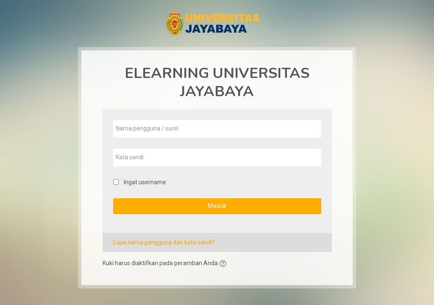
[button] (224, 264)
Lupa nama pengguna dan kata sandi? (164, 242)
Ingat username (145, 182)
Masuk (217, 206)
